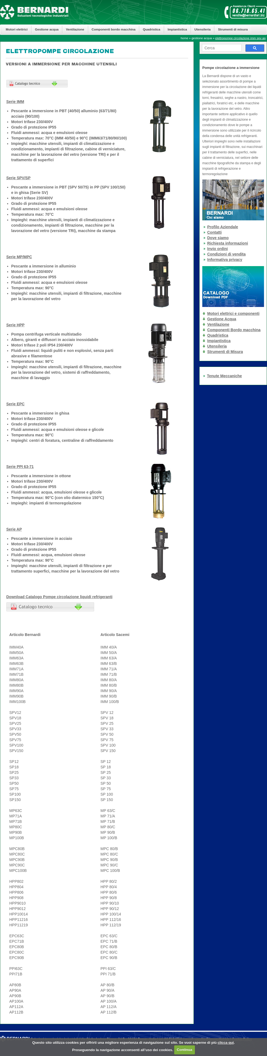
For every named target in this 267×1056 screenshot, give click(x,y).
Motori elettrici (17, 29)
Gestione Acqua (221, 319)
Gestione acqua (46, 29)
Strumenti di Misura (225, 351)
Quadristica (151, 29)
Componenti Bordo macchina (233, 330)
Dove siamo (218, 238)
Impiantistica (177, 29)
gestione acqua (202, 38)
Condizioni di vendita (226, 254)
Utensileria (202, 29)
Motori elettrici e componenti (233, 313)
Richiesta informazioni (227, 243)
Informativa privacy (224, 259)
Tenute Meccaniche (224, 376)
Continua (184, 1050)
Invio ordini (217, 248)
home (184, 38)
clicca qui (226, 1042)
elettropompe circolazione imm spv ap (240, 38)
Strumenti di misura (233, 29)
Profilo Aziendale (222, 227)
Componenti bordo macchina (114, 29)
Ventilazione (75, 29)
